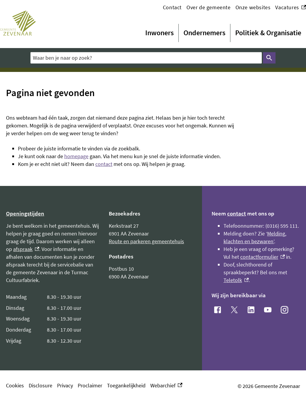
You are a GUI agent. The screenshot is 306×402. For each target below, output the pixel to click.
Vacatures (290, 7)
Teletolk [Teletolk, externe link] (236, 280)
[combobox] (146, 58)
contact (103, 164)
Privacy (65, 385)
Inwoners (159, 32)
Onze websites (253, 7)
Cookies (15, 385)
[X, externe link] (234, 310)
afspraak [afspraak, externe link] (26, 249)
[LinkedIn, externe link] (251, 310)
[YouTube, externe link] (268, 310)
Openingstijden (25, 213)
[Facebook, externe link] (218, 310)
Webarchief (166, 385)
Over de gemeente (208, 7)
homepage (76, 156)
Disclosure (40, 385)
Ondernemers (204, 32)
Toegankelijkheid (126, 385)
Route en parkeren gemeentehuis (146, 241)
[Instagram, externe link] (284, 310)
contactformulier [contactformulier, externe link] (262, 256)
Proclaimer (90, 385)
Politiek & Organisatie (268, 32)
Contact (172, 7)
